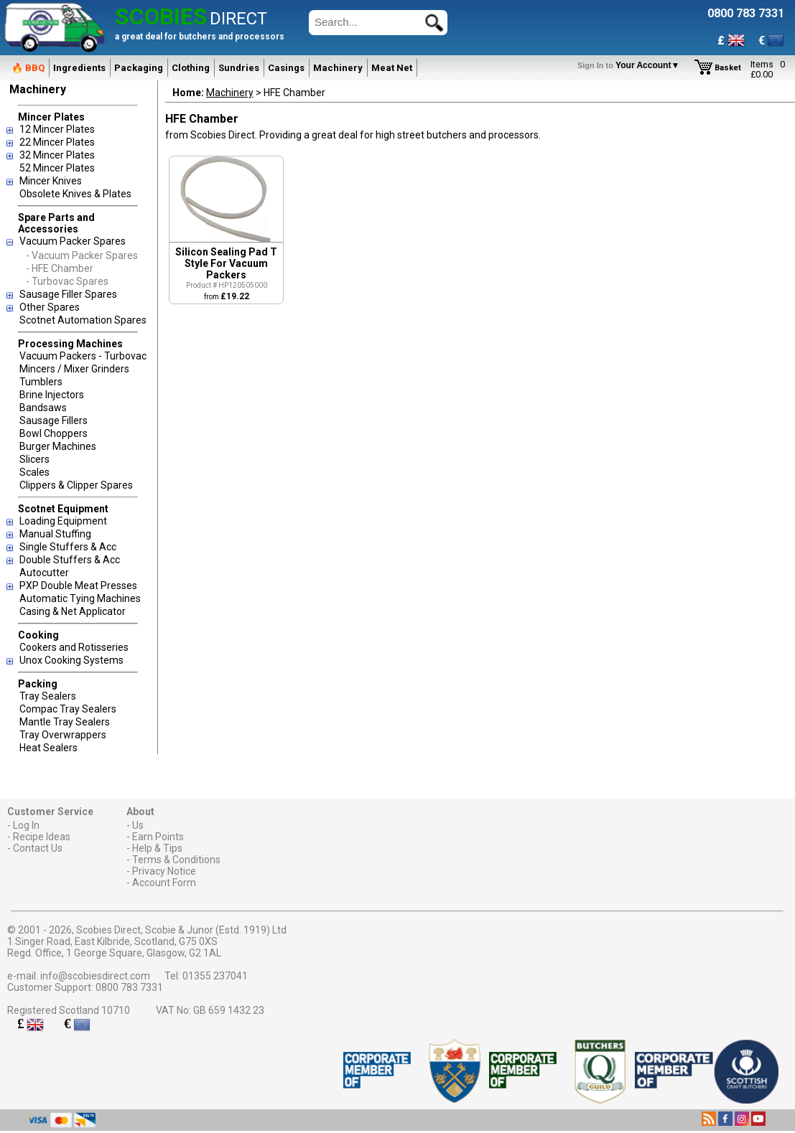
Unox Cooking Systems (71, 660)
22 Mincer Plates (57, 142)
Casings (286, 67)
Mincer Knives (50, 181)
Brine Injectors (51, 394)
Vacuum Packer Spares (72, 241)
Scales (34, 472)
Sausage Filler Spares (68, 294)
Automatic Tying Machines (80, 598)
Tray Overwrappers (62, 735)
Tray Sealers (47, 696)
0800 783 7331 (129, 987)
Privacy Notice (164, 871)
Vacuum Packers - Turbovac (83, 356)
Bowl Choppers (53, 433)
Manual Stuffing (55, 534)
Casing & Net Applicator (72, 611)
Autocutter (44, 572)
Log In (26, 825)
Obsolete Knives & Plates (75, 193)
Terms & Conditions (176, 859)
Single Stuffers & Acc (67, 547)
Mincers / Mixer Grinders (74, 369)
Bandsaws (43, 407)
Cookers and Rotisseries (74, 647)
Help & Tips (157, 848)
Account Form (164, 882)
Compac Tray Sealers (67, 709)
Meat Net (391, 67)
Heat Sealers (48, 747)
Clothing (191, 67)
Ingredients (79, 67)
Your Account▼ (630, 65)
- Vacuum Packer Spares (82, 255)
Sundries (238, 67)
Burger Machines (57, 446)
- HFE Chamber (59, 268)
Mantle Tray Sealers (64, 722)
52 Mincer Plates (57, 168)
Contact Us (37, 848)
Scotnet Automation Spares (83, 320)
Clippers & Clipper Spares (76, 485)
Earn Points (158, 836)
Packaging (138, 67)
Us (138, 825)
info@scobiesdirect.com (95, 976)
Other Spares (49, 307)
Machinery (338, 67)
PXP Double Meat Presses (78, 585)
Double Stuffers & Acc (69, 559)
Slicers (34, 459)
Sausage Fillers (53, 420)
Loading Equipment (63, 521)
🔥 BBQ (28, 67)
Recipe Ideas (41, 836)
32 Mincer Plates (57, 155)
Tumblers (40, 381)
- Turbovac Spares (67, 281)
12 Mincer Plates (57, 129)
